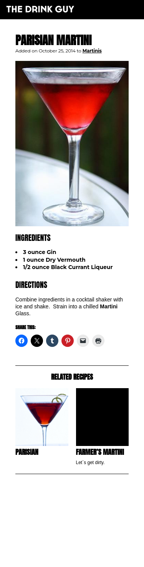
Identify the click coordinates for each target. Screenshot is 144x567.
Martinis (92, 51)
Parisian (26, 452)
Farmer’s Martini (100, 452)
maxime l (82, 557)
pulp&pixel (81, 552)
